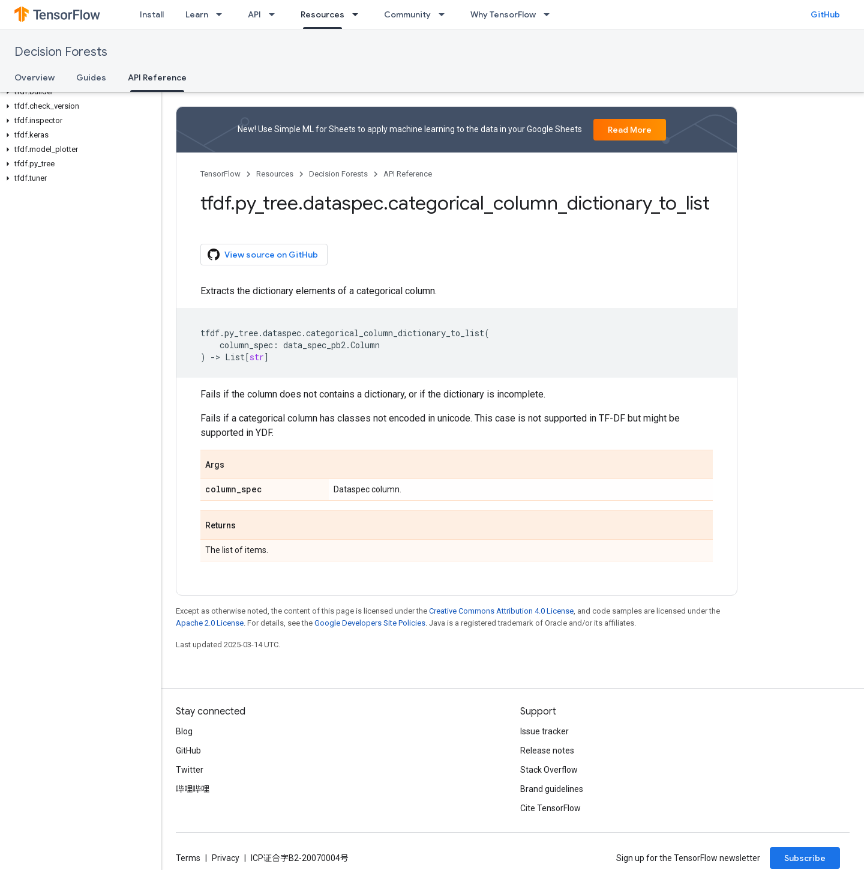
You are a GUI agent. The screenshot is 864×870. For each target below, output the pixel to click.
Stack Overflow (549, 770)
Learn (196, 14)
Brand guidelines (551, 789)
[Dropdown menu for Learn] (222, 14)
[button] (78, 92)
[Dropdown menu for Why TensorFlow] (550, 14)
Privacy (225, 858)
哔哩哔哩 (192, 789)
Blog (184, 731)
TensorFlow (220, 173)
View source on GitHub (263, 255)
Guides (91, 77)
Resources (274, 173)
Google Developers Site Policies (369, 622)
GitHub (825, 14)
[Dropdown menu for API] (275, 14)
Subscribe (805, 858)
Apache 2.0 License (210, 622)
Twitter (189, 770)
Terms (188, 858)
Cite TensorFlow (550, 808)
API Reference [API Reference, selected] (157, 77)
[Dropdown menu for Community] (445, 14)
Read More (630, 129)
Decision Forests (60, 51)
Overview (34, 77)
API (254, 14)
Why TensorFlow (503, 14)
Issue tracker (544, 731)
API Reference (407, 173)
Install (152, 14)
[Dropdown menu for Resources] (358, 14)
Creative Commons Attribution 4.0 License (501, 610)
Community (407, 14)
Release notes (547, 750)
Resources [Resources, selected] (322, 14)
